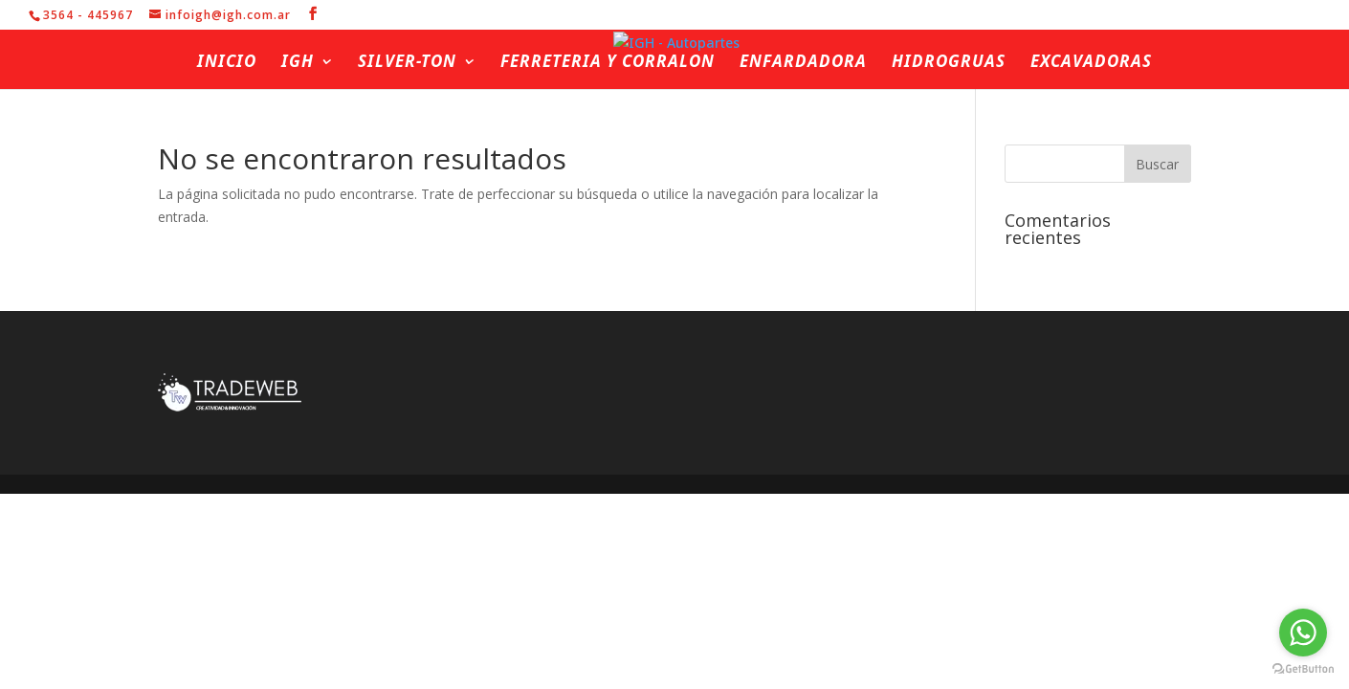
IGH (297, 63)
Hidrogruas (949, 63)
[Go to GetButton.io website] (1303, 669)
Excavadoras (1091, 63)
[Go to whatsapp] (1303, 632)
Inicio (226, 63)
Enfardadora (803, 63)
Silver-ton (407, 63)
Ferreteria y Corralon (607, 63)
